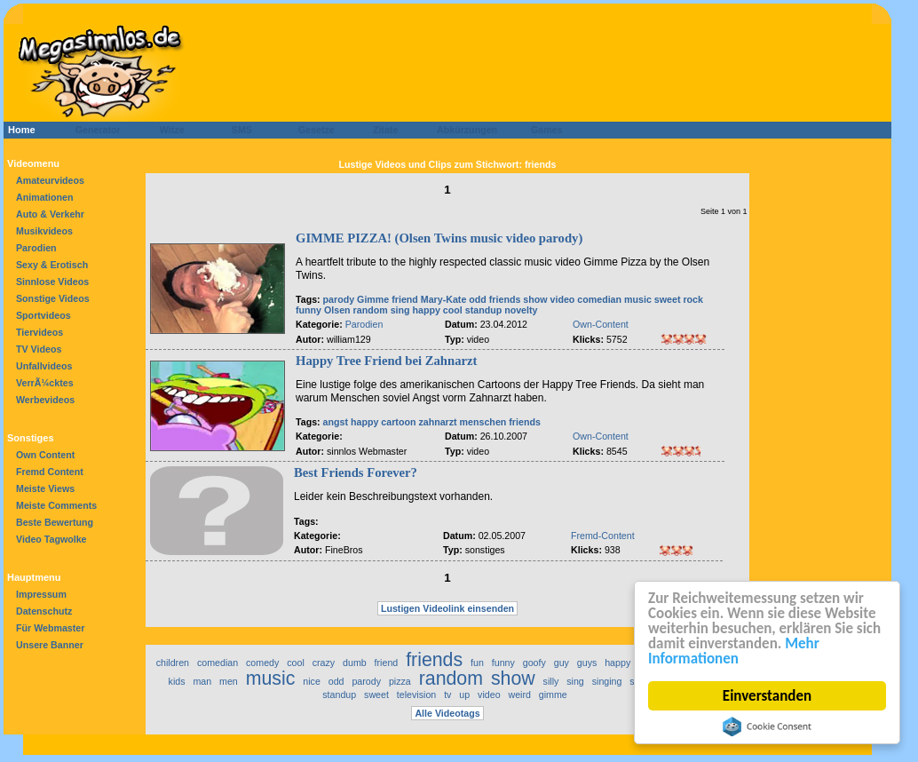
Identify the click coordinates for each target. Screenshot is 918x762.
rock (693, 299)
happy (426, 310)
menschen (483, 422)
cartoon (398, 422)
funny (308, 310)
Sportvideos (43, 315)
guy (561, 662)
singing (607, 681)
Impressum (41, 594)
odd (478, 299)
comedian (599, 299)
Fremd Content (49, 471)
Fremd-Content (603, 535)
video (562, 299)
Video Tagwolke (51, 539)
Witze (167, 129)
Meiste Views (45, 488)
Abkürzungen (467, 129)
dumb (355, 662)
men (228, 681)
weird (519, 694)
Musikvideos (44, 231)
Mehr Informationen (733, 651)
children (172, 662)
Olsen (337, 310)
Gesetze (314, 129)
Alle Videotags (447, 713)
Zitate (381, 129)
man (202, 681)
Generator (90, 129)
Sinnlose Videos (52, 281)
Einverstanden (767, 696)
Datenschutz (44, 611)
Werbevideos (45, 399)
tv (447, 694)
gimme (553, 694)
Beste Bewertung (54, 522)
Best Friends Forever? (355, 472)
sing (400, 310)
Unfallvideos (44, 366)
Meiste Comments (56, 505)
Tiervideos (39, 332)
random (370, 310)
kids (177, 681)
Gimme (373, 299)
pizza (400, 681)
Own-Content (601, 324)
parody (339, 299)
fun (477, 662)
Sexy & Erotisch (52, 264)
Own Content (45, 454)
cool (453, 310)
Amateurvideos (50, 180)
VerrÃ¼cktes (45, 382)
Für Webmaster (50, 628)
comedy (262, 662)
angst (335, 422)
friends (505, 299)
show (535, 299)
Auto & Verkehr (50, 214)
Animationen (45, 197)
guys (587, 662)
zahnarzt (437, 422)
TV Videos (38, 349)
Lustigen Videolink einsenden (447, 608)
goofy (534, 662)
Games (544, 129)
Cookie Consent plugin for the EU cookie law (767, 726)
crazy (324, 662)
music (638, 299)
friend (405, 299)
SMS (236, 129)
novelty (520, 310)
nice (312, 681)
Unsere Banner (49, 644)
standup (483, 310)
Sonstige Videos (53, 298)
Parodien (36, 247)
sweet (667, 299)
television (416, 694)
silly (551, 681)
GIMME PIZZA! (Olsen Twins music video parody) (439, 238)
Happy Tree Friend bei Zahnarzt (386, 360)
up (464, 694)
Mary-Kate (444, 299)
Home (22, 129)
